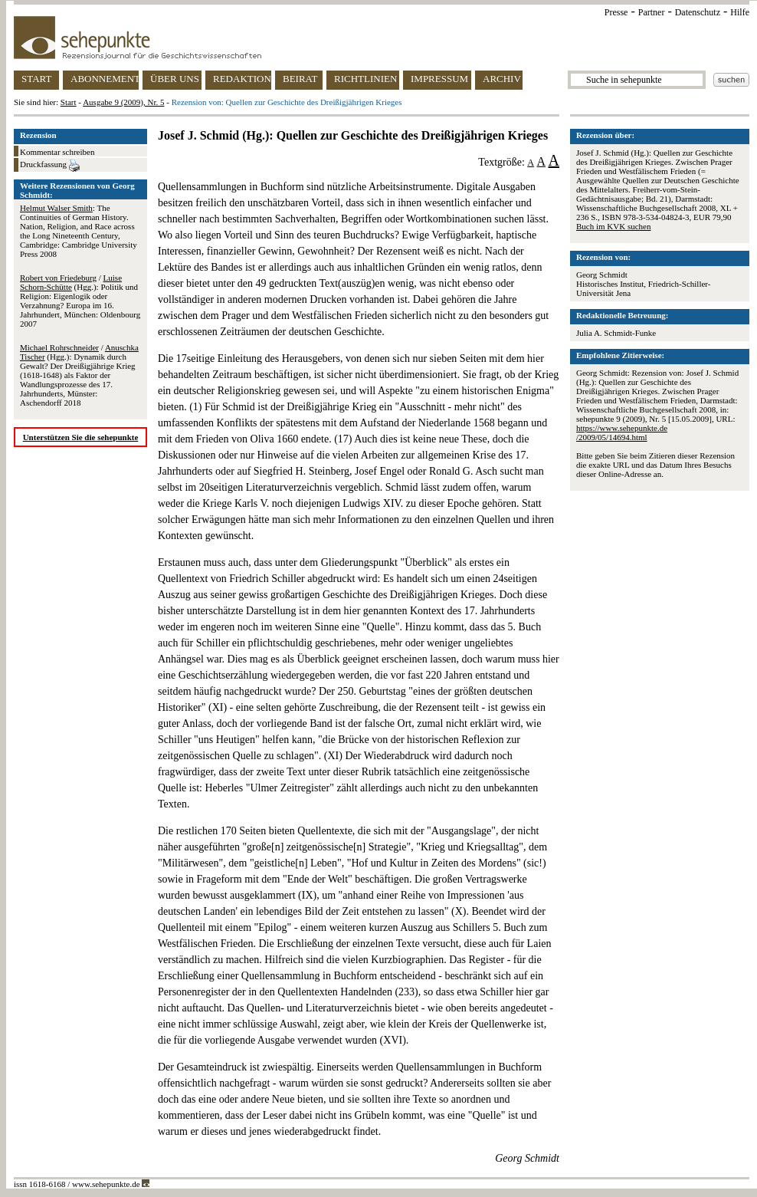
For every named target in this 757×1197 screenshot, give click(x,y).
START (36, 78)
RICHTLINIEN (365, 78)
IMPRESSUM (439, 78)
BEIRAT (300, 78)
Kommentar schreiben (57, 151)
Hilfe (739, 12)
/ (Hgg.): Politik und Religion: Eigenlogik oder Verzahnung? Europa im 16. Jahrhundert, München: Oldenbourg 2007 (80, 300)
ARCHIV (502, 78)
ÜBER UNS (174, 78)
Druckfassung (50, 165)
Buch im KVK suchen (613, 226)
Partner (651, 12)
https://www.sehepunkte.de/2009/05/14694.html (621, 432)
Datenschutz (697, 12)
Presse (616, 12)
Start (69, 102)
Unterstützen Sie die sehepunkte (81, 437)
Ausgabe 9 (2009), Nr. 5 (123, 102)
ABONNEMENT (104, 78)
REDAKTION (242, 78)
